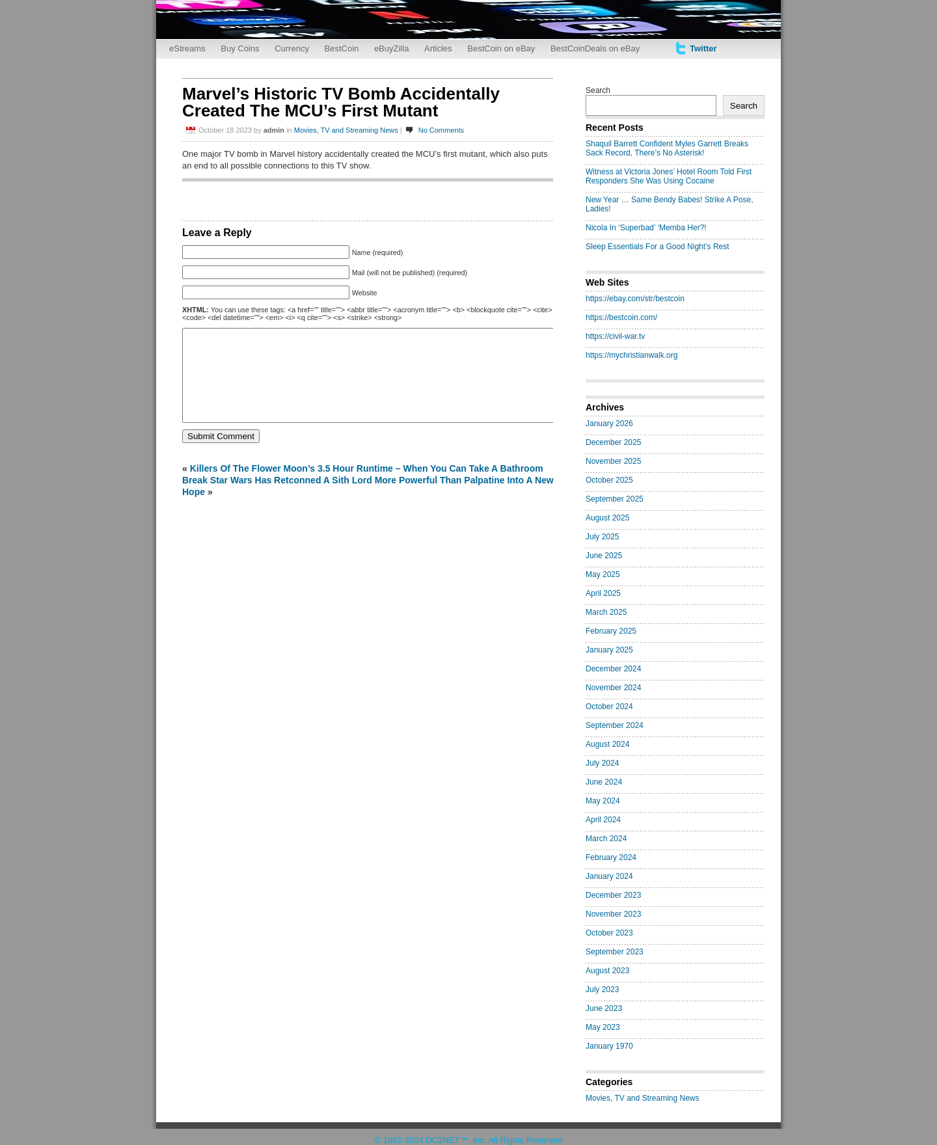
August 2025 (607, 517)
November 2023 (613, 914)
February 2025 (611, 631)
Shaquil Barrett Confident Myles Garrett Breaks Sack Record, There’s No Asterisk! (667, 148)
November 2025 (613, 461)
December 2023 (613, 895)
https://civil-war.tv (615, 336)
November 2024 (613, 687)
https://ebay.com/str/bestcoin (635, 298)
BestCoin (342, 48)
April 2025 (603, 593)
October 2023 (609, 932)
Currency (292, 48)
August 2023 (607, 970)
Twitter (703, 48)
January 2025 (609, 649)
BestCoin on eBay (501, 48)
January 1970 (609, 1046)
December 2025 (613, 442)
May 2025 (603, 574)
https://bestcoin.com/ (621, 317)
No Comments (441, 130)
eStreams (187, 48)
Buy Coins (240, 48)
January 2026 (609, 423)
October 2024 (609, 706)
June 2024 (604, 782)
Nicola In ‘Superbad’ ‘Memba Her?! (646, 227)
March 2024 (606, 838)
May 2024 (603, 800)
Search (598, 90)
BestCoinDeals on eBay (595, 48)
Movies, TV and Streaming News (346, 130)
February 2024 (611, 857)
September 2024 (615, 725)
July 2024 (602, 763)
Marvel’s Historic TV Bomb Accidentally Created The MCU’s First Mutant (341, 102)
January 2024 (609, 876)
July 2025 (602, 536)
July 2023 (602, 989)
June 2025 (604, 555)
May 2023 (603, 1027)
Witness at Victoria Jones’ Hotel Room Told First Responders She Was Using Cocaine (669, 176)
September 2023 (615, 951)
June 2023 (604, 1008)
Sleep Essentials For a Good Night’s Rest (657, 246)
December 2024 (613, 668)
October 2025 (609, 480)
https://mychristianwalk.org (631, 355)
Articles (438, 48)
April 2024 (603, 819)
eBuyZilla (391, 48)
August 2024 (607, 744)
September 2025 (615, 499)
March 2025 (606, 612)
